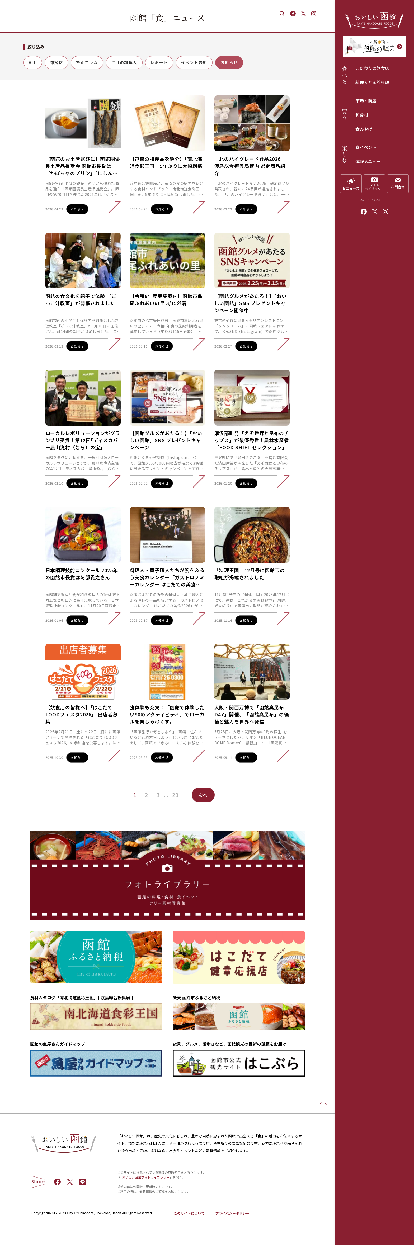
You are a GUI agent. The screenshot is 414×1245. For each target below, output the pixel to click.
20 (175, 795)
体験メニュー (368, 161)
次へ (203, 795)
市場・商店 (366, 100)
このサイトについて (372, 199)
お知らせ (229, 62)
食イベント (366, 147)
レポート (159, 62)
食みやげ (363, 129)
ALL (33, 62)
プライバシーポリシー (232, 1213)
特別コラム (87, 62)
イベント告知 (194, 62)
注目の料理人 (124, 62)
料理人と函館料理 (372, 82)
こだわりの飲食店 (372, 68)
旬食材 (361, 115)
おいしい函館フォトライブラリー (146, 1177)
